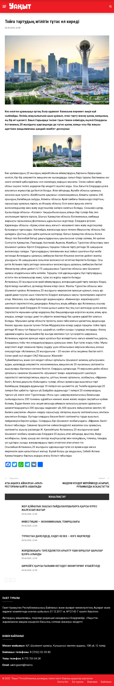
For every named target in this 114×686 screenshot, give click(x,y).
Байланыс (106, 682)
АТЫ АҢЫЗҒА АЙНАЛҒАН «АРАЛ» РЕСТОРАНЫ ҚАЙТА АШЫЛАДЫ (24, 485)
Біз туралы (77, 682)
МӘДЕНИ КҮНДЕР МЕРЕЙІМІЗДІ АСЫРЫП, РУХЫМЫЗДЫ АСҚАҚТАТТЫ (85, 485)
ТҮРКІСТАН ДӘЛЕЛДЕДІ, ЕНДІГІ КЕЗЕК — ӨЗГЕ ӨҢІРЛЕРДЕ (56, 536)
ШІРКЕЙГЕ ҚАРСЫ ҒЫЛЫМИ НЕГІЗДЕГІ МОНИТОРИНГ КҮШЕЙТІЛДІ (61, 566)
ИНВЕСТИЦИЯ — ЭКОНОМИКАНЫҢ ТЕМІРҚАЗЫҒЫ (51, 521)
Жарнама (92, 682)
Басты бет (63, 682)
